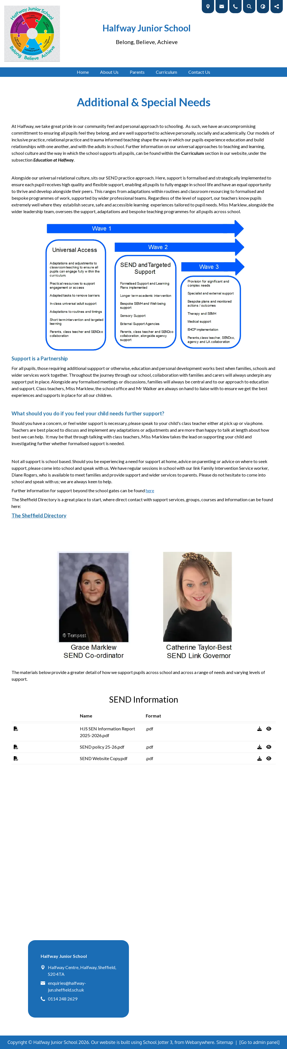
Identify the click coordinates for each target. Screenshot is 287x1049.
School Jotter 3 (157, 1042)
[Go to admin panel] (259, 1042)
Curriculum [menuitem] (166, 72)
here (150, 490)
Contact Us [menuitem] (199, 72)
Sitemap (224, 1042)
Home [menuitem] (83, 72)
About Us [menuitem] (109, 72)
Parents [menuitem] (137, 72)
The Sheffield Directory (38, 515)
